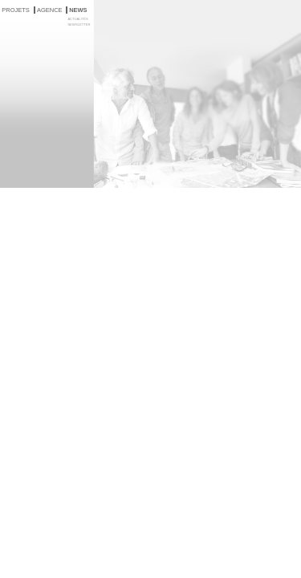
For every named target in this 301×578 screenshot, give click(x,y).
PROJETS (16, 10)
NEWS (78, 10)
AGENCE (50, 10)
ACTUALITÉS (77, 19)
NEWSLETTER (78, 24)
